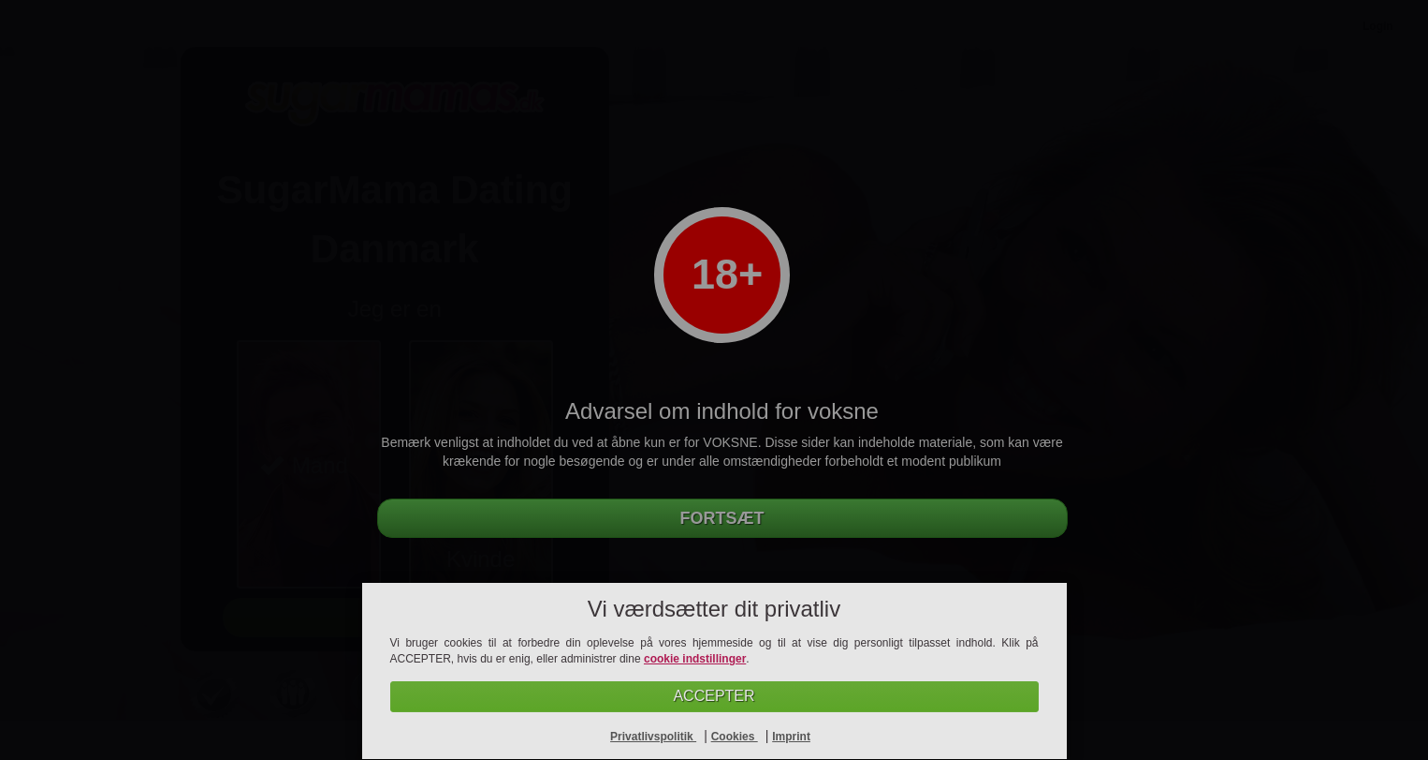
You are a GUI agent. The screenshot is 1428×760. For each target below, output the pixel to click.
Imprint (791, 736)
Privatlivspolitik (653, 736)
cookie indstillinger (695, 658)
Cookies (734, 736)
